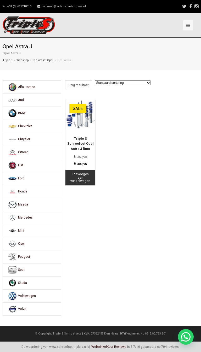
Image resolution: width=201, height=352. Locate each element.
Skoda (22, 283)
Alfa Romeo (26, 87)
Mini (21, 230)
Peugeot (24, 257)
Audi (21, 100)
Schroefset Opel (43, 60)
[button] (186, 337)
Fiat (20, 165)
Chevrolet (25, 126)
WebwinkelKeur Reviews (108, 347)
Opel (21, 243)
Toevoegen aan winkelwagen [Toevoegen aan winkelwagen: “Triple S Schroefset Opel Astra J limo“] (80, 177)
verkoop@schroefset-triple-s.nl (64, 6)
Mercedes (25, 217)
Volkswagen (27, 296)
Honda (22, 191)
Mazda (23, 204)
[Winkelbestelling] (123, 82)
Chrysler (24, 139)
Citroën (23, 152)
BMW (22, 113)
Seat (21, 270)
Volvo (22, 309)
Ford (21, 178)
